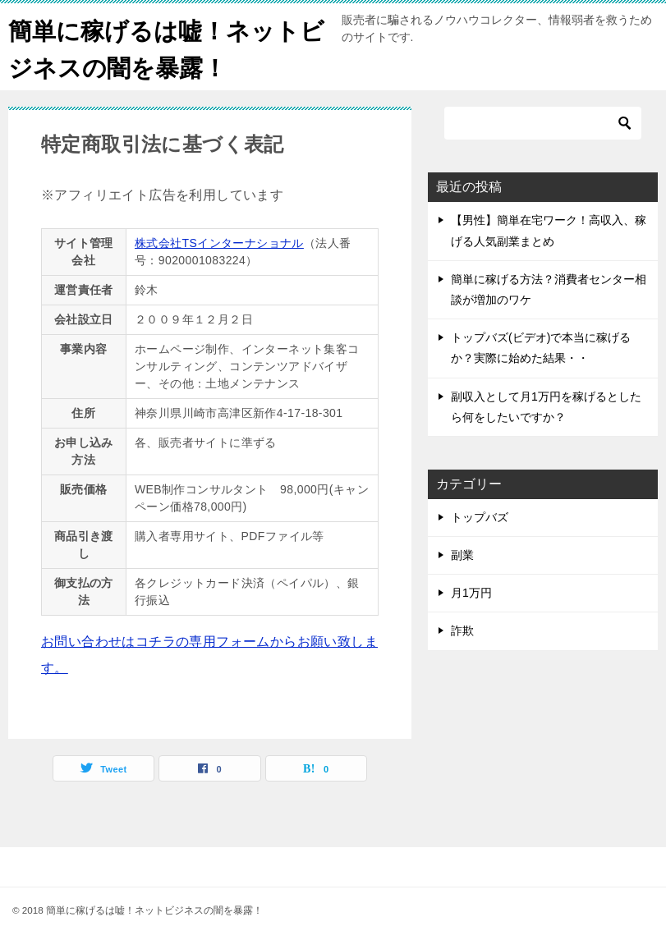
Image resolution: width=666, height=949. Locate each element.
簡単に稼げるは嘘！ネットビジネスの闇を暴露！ (159, 47)
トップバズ (479, 517)
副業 (462, 555)
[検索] (542, 123)
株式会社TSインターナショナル (219, 243)
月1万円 (471, 592)
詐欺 (462, 630)
